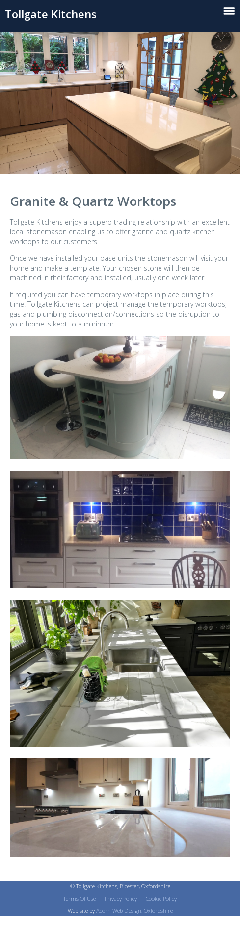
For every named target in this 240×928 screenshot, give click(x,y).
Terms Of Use (79, 898)
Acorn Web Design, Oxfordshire (134, 910)
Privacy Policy (121, 898)
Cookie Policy (161, 898)
